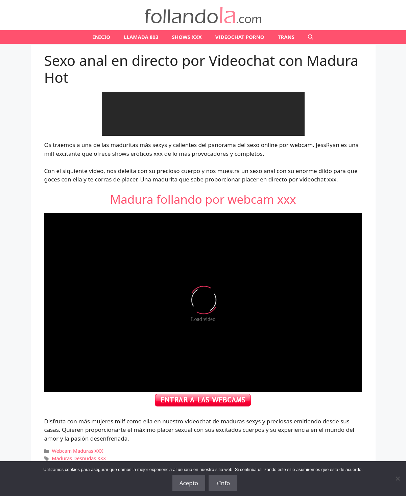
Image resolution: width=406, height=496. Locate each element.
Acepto (189, 483)
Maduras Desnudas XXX (79, 458)
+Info (223, 483)
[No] (397, 478)
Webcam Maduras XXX (77, 451)
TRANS (286, 36)
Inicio (101, 36)
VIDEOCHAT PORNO (239, 36)
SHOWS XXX (187, 36)
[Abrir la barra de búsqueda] (310, 37)
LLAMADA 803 (141, 36)
